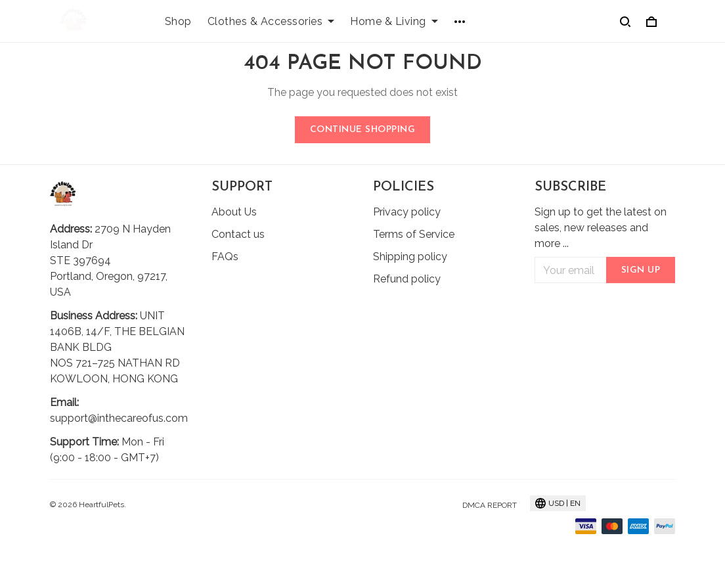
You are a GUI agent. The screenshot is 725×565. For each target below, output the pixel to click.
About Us (234, 212)
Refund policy (407, 279)
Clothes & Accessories (271, 21)
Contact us (238, 234)
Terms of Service (413, 234)
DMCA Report (489, 505)
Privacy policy (407, 212)
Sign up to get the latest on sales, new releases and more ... (601, 228)
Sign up (641, 270)
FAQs (224, 256)
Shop (178, 21)
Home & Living (394, 21)
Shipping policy (410, 256)
